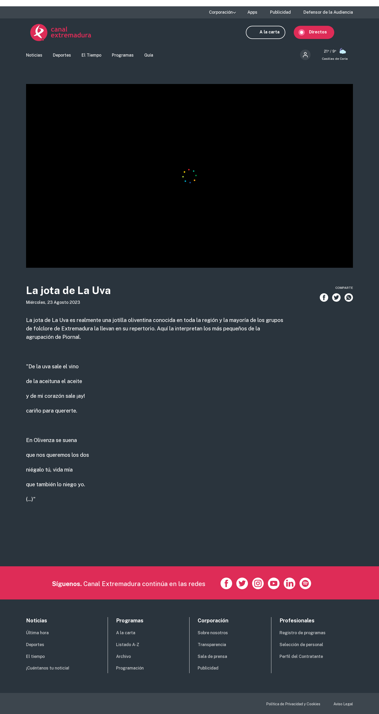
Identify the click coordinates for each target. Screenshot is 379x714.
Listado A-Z (127, 644)
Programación (130, 668)
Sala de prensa (212, 656)
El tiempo (35, 656)
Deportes (62, 56)
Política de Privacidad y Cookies (293, 704)
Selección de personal (301, 644)
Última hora (37, 632)
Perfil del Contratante (301, 656)
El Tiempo (91, 56)
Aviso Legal (343, 704)
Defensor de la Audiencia (328, 12)
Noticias (34, 56)
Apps (252, 12)
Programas (123, 56)
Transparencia (212, 644)
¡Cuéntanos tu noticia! (47, 668)
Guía (148, 56)
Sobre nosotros (213, 632)
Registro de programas (303, 632)
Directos (322, 33)
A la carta (274, 33)
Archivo (123, 656)
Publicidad (280, 12)
